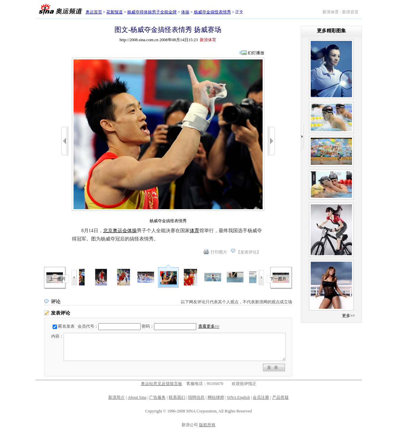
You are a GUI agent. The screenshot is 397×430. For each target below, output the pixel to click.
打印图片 (219, 252)
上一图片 (57, 278)
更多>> (348, 315)
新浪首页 (350, 12)
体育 (194, 230)
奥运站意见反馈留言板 (161, 383)
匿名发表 (66, 326)
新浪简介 (116, 397)
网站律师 (216, 397)
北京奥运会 (115, 230)
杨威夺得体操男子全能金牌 (152, 12)
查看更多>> (209, 326)
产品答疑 (280, 397)
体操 (185, 12)
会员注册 (261, 397)
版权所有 (207, 424)
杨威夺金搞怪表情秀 (212, 12)
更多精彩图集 (331, 30)
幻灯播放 (256, 52)
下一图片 (278, 278)
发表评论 (248, 252)
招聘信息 (196, 397)
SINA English (238, 397)
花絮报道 (114, 12)
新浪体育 (330, 12)
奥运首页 (94, 12)
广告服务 (157, 397)
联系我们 (177, 397)
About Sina (137, 397)
